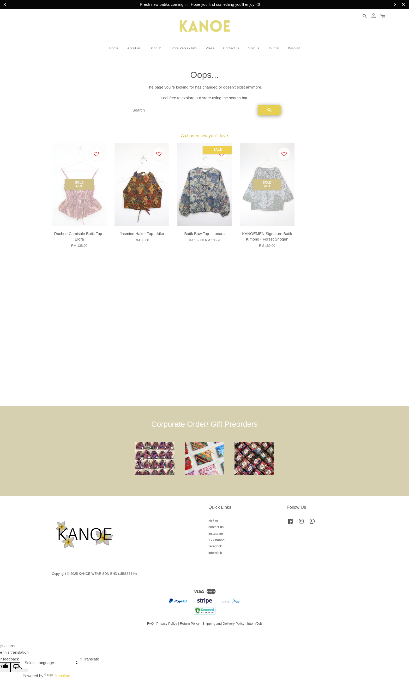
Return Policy (190, 623)
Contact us (231, 48)
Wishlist (294, 48)
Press (210, 48)
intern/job (215, 553)
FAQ (150, 623)
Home (113, 48)
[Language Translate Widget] (50, 662)
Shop (155, 48)
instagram (215, 533)
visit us (213, 520)
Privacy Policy (167, 623)
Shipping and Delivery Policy (223, 623)
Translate (57, 676)
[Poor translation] (19, 667)
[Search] (193, 110)
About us (134, 48)
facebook (215, 546)
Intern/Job (254, 623)
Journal (273, 48)
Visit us (253, 48)
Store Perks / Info (183, 48)
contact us (216, 527)
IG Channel (216, 540)
